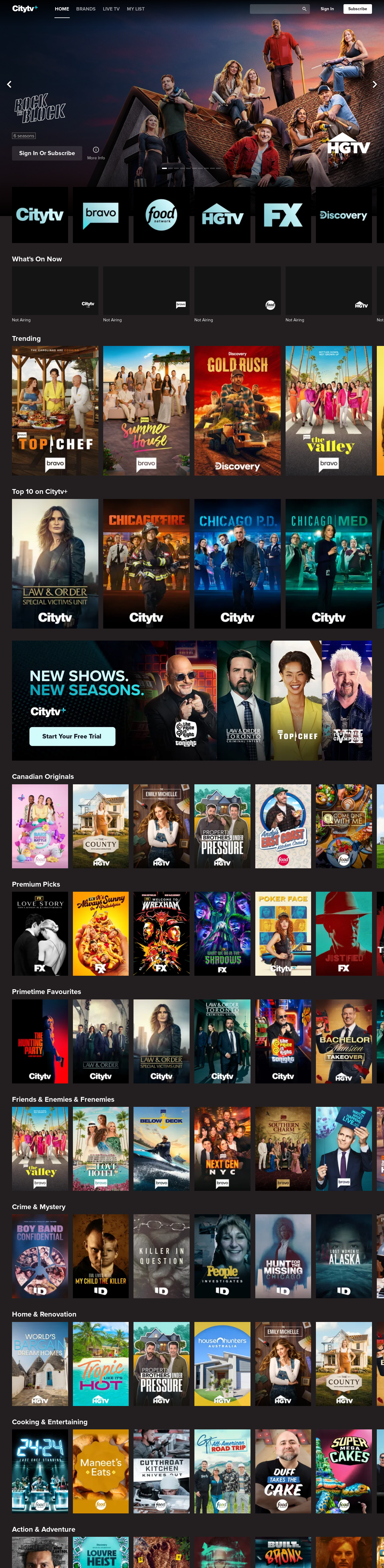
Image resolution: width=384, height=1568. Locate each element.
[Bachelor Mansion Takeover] (344, 1041)
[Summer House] (146, 411)
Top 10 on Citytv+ (40, 491)
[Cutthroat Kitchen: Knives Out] (162, 1471)
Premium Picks (36, 884)
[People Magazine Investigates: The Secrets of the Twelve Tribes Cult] (222, 1256)
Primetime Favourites (46, 991)
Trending (26, 338)
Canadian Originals (43, 776)
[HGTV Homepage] (222, 215)
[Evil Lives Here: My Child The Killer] (101, 1256)
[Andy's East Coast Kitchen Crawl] (283, 826)
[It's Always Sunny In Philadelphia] (101, 934)
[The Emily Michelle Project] (162, 826)
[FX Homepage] (283, 215)
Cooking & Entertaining (50, 1422)
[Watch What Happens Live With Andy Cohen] (344, 1149)
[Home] (25, 9)
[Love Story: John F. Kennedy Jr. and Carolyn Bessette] (40, 934)
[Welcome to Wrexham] (162, 934)
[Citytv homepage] (40, 215)
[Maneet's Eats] (101, 1471)
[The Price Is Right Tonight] (283, 1041)
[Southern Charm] (283, 1149)
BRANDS (86, 9)
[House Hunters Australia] (222, 1364)
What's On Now (37, 259)
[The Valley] (329, 411)
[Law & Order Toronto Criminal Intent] (222, 1041)
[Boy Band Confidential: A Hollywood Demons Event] (40, 1256)
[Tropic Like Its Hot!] (101, 1364)
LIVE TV (111, 9)
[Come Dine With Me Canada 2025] (344, 826)
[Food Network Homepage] (162, 215)
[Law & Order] (101, 1041)
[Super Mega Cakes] (344, 1471)
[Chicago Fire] (146, 564)
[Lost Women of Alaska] (344, 1256)
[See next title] (375, 84)
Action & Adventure (43, 1529)
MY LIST (136, 9)
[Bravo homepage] (101, 215)
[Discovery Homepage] (344, 215)
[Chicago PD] (237, 564)
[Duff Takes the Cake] (283, 1471)
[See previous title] (9, 84)
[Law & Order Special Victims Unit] (55, 564)
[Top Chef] (55, 411)
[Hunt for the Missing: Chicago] (283, 1256)
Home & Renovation (44, 1314)
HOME (62, 9)
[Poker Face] (283, 934)
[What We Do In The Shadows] (222, 934)
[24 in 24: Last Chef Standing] (40, 1471)
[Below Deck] (162, 1149)
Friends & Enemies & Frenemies (63, 1099)
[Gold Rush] (237, 411)
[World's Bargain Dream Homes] (40, 1364)
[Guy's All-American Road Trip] (222, 1471)
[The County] (101, 826)
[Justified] (344, 934)
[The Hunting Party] (40, 1041)
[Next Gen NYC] (222, 1149)
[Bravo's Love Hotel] (101, 1149)
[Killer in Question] (162, 1256)
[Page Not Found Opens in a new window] (192, 701)
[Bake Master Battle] (40, 826)
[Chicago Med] (329, 564)
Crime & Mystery (38, 1207)
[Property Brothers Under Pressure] (222, 826)
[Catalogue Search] (277, 9)
